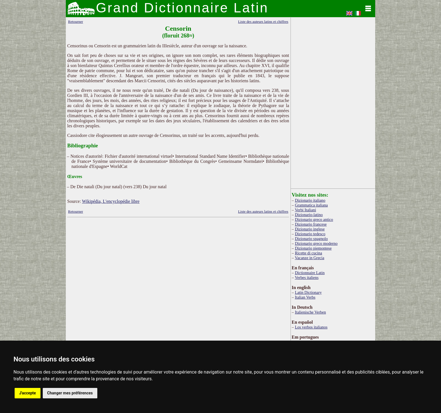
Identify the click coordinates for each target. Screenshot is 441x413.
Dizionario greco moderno (316, 243)
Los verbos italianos (311, 327)
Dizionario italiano (310, 200)
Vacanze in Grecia (309, 258)
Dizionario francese (311, 224)
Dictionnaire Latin (310, 272)
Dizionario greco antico (314, 219)
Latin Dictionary (308, 292)
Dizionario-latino (309, 214)
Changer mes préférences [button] (70, 393)
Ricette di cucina (308, 253)
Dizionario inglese (310, 229)
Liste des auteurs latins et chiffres (263, 21)
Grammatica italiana (311, 205)
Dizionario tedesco (310, 234)
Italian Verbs (305, 297)
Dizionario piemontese (313, 248)
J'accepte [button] (27, 393)
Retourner (75, 21)
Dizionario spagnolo (311, 238)
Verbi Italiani (305, 210)
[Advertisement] (178, 264)
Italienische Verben (310, 312)
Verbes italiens (306, 277)
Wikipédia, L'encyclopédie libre (111, 201)
